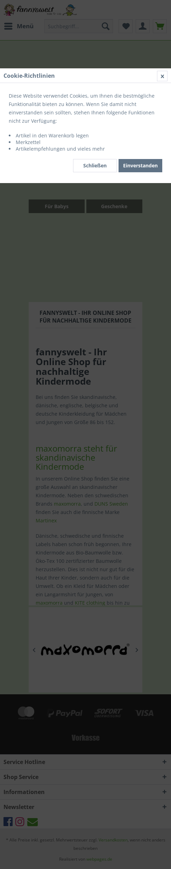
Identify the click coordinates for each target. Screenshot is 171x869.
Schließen (95, 165)
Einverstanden (140, 165)
